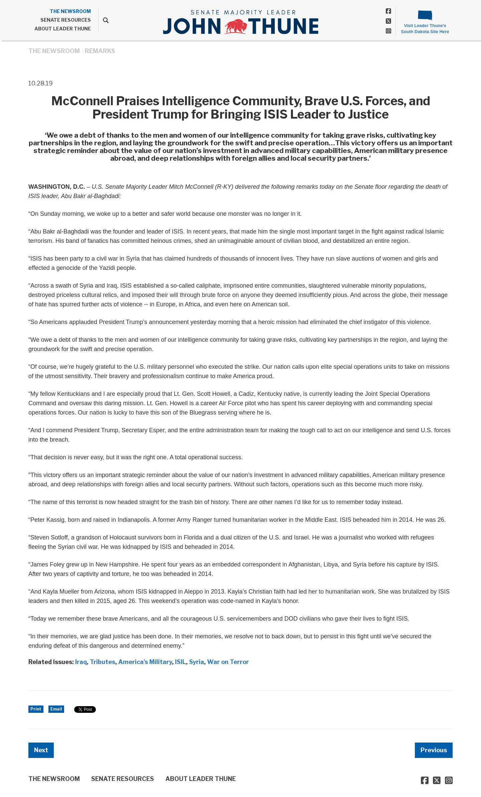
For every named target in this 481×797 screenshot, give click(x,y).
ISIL (180, 661)
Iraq (81, 661)
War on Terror (228, 661)
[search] (103, 20)
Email (56, 708)
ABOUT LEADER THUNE (62, 28)
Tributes (102, 661)
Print (35, 708)
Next (41, 750)
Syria (196, 661)
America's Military (145, 661)
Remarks (100, 50)
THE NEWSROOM (70, 11)
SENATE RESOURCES (65, 20)
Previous (434, 750)
